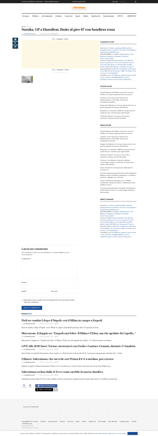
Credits (133, 423)
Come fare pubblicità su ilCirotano (32, 1)
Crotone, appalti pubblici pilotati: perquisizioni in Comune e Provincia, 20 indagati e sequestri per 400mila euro (118, 50)
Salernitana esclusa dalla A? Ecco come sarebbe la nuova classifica (62, 372)
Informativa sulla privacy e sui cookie (112, 433)
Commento (26, 259)
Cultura (58, 16)
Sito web (54, 292)
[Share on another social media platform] (15, 49)
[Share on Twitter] (15, 44)
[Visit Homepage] (79, 8)
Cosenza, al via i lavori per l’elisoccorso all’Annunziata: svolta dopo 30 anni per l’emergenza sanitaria (114, 100)
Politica (35, 16)
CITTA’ (120, 16)
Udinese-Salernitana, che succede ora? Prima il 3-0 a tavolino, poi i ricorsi (67, 359)
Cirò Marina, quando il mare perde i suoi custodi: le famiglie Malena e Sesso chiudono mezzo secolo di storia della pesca (118, 77)
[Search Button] (135, 1)
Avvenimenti (47, 16)
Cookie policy (124, 423)
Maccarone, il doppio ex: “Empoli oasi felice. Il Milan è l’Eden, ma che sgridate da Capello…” (79, 334)
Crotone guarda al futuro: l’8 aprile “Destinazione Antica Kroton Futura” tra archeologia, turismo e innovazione (118, 190)
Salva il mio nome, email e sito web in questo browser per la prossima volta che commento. (49, 302)
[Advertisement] (60, 54)
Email (24, 292)
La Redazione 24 (29, 34)
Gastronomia (108, 16)
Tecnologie (102, 423)
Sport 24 (29, 26)
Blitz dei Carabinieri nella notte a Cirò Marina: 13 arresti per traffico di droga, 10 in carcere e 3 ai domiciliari (118, 71)
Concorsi (68, 16)
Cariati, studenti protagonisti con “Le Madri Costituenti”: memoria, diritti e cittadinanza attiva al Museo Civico (117, 183)
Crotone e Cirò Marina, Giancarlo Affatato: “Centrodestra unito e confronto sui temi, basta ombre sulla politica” (117, 162)
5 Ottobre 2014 (45, 34)
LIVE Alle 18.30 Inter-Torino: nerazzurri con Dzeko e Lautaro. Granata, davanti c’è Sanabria (78, 347)
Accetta (132, 433)
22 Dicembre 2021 (47, 324)
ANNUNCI (131, 16)
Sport (78, 16)
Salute (85, 16)
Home (23, 26)
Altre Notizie (112, 423)
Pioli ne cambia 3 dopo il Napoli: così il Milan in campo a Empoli (62, 321)
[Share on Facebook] (15, 40)
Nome (25, 283)
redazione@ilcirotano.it (51, 1)
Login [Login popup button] (115, 1)
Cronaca (25, 16)
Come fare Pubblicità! (30, 408)
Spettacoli (95, 16)
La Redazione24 (29, 324)
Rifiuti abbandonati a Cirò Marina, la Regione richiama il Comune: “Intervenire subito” (117, 56)
